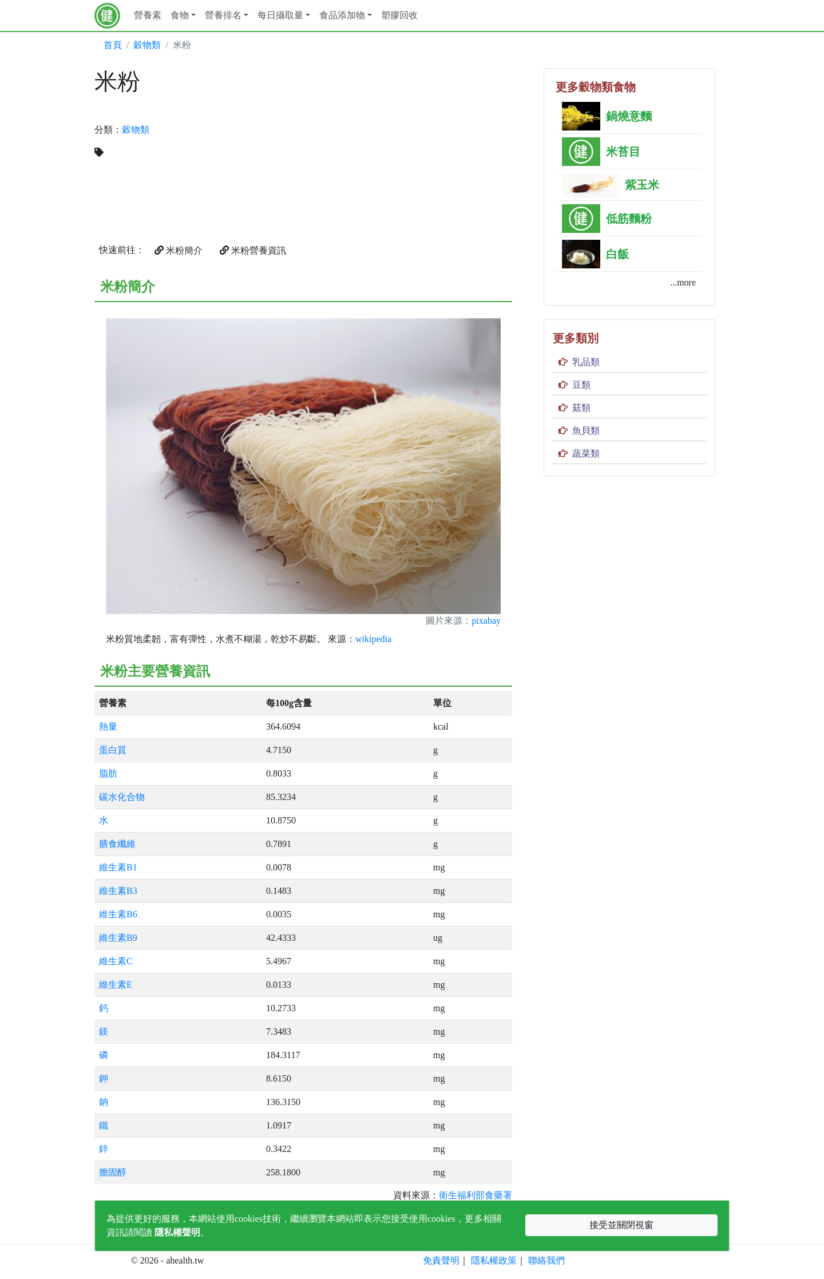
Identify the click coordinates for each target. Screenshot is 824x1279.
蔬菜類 (586, 453)
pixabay (486, 620)
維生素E (115, 984)
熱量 (108, 726)
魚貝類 (586, 430)
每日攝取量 (280, 15)
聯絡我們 (546, 1260)
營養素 (147, 15)
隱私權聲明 (177, 1232)
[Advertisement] (412, 148)
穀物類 (147, 45)
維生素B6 (118, 914)
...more (683, 282)
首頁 (113, 45)
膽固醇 (112, 1172)
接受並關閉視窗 (621, 1225)
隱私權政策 (494, 1260)
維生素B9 (118, 938)
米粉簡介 (178, 250)
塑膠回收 (399, 15)
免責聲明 (441, 1260)
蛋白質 (112, 750)
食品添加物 (342, 15)
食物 (180, 15)
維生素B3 (118, 891)
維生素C (116, 961)
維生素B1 (118, 867)
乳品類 (586, 362)
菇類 (581, 408)
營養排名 (223, 15)
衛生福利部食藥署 (475, 1195)
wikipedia (373, 639)
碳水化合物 (122, 797)
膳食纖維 (117, 844)
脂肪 (108, 773)
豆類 (581, 385)
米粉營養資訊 (253, 250)
